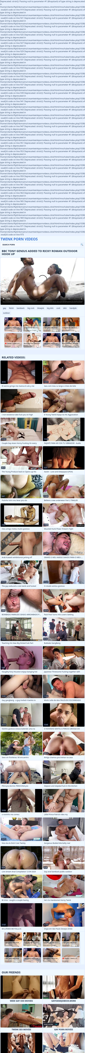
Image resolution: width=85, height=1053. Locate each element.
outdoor (6, 313)
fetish (11, 308)
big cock (30, 308)
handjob (73, 308)
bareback (20, 308)
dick (65, 308)
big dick (50, 308)
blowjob (40, 308)
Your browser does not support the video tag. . (42, 281)
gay (4, 308)
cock (58, 308)
